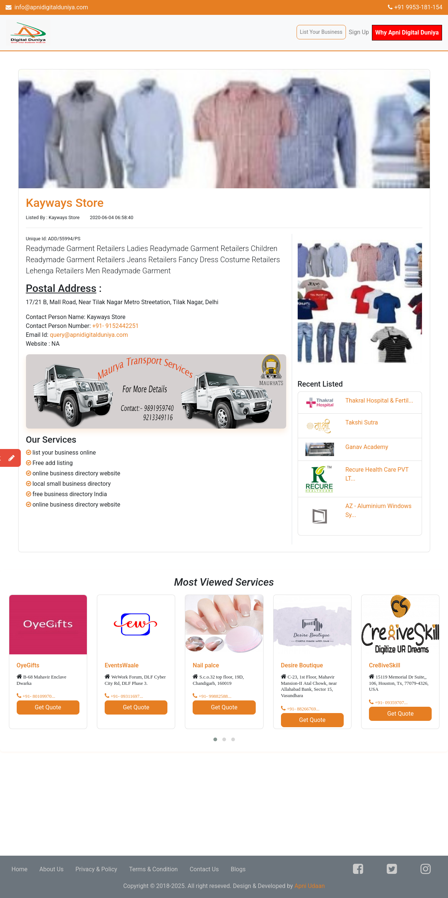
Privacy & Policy (96, 869)
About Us (51, 869)
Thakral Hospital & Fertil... (379, 400)
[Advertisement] (222, 804)
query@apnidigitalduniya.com (89, 334)
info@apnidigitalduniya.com (47, 7)
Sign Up (359, 32)
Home (19, 869)
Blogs (237, 869)
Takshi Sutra (361, 422)
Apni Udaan (309, 885)
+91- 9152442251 (115, 325)
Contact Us (204, 869)
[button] (215, 739)
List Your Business (321, 32)
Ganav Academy (366, 446)
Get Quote (48, 707)
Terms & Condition (153, 869)
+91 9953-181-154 (415, 7)
